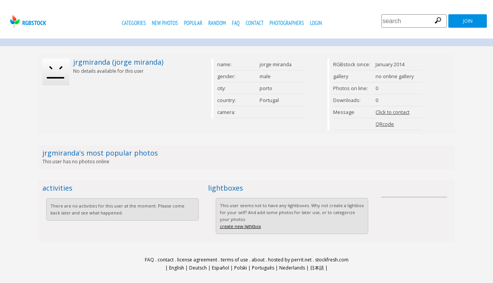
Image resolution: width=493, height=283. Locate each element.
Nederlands (292, 268)
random (217, 23)
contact (255, 23)
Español (220, 268)
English (176, 268)
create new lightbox (240, 226)
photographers (287, 23)
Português (263, 268)
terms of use (234, 259)
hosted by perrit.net (290, 259)
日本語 (317, 268)
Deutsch (198, 268)
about (258, 259)
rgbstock (27, 21)
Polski (240, 268)
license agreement (197, 259)
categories (134, 23)
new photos (165, 23)
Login (316, 23)
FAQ (236, 23)
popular (193, 23)
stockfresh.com (332, 259)
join (468, 21)
